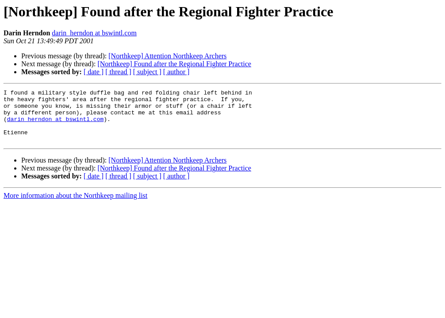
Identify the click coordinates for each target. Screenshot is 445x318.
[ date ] (94, 72)
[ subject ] (147, 72)
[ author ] (176, 72)
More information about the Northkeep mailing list (75, 206)
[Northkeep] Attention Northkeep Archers (167, 56)
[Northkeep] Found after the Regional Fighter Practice (174, 64)
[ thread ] (118, 72)
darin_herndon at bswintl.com (94, 33)
